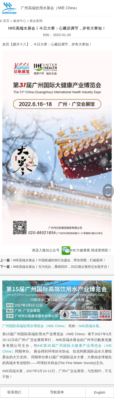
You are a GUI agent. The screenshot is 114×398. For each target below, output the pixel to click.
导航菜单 (57, 392)
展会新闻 (36, 21)
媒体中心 (19, 21)
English (99, 392)
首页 (6, 21)
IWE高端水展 (89, 326)
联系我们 (14, 392)
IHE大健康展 (76, 250)
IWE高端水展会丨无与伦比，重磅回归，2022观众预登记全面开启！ (61, 266)
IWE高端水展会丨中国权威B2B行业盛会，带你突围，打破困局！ (59, 260)
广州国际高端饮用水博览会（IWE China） (34, 326)
